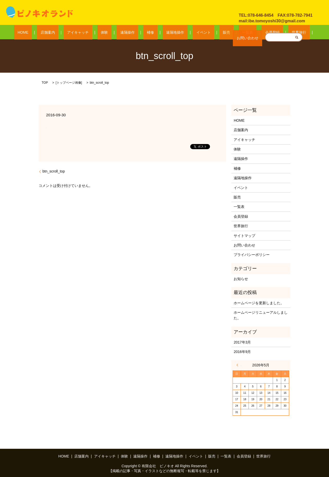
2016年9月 (242, 352)
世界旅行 (261, 32)
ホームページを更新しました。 (259, 303)
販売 (209, 32)
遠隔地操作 (172, 32)
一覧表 (223, 32)
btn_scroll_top (53, 171)
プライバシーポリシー (252, 255)
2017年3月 (242, 342)
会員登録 (241, 32)
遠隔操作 (138, 32)
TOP (45, 82)
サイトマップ (244, 235)
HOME (61, 32)
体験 (121, 32)
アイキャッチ (102, 32)
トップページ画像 (69, 82)
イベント (193, 32)
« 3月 (238, 364)
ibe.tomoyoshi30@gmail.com (276, 21)
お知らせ (241, 278)
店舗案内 (79, 32)
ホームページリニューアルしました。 (261, 315)
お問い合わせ (257, 7)
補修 (154, 32)
